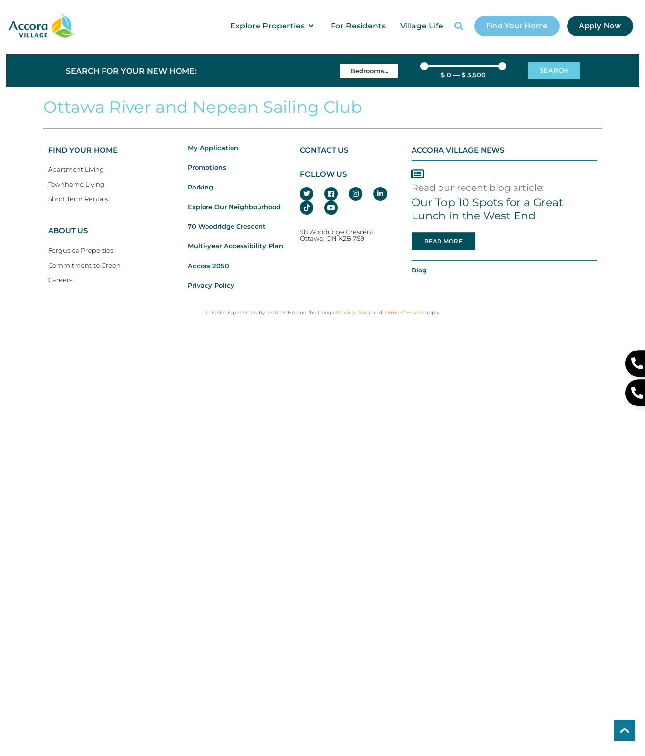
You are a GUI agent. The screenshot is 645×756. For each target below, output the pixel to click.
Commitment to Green (84, 265)
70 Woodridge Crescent (227, 226)
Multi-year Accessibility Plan (235, 246)
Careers (60, 280)
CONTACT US (324, 150)
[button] (273, 26)
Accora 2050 (208, 266)
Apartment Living (76, 169)
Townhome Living (76, 184)
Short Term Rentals (78, 199)
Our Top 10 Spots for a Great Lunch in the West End (487, 208)
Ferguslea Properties (80, 250)
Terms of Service (404, 312)
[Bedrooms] (369, 71)
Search (554, 70)
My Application (213, 148)
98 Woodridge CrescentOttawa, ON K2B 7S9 (337, 235)
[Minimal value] (463, 66)
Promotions (207, 167)
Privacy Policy (211, 285)
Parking (200, 187)
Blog (419, 270)
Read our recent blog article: (478, 187)
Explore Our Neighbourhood (234, 207)
